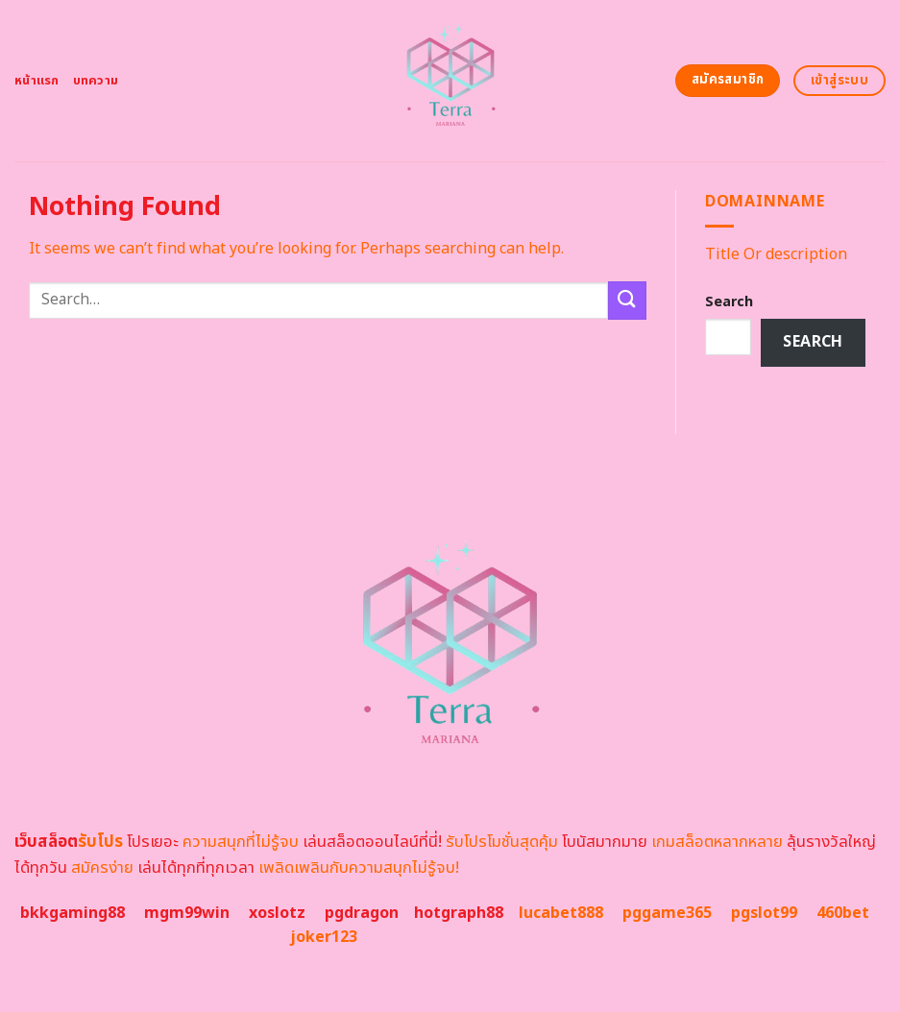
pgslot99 (764, 913)
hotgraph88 (458, 913)
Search (729, 302)
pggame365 (667, 913)
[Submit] (627, 300)
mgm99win (187, 913)
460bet (842, 913)
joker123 (323, 937)
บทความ (96, 80)
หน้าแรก (37, 80)
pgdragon (362, 913)
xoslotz (277, 913)
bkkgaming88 (72, 913)
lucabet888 (561, 913)
